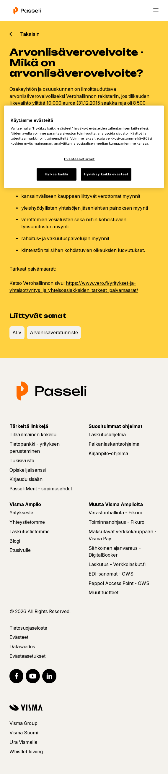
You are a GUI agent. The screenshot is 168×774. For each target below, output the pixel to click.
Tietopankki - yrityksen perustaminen (34, 447)
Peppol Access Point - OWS (119, 583)
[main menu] (156, 10)
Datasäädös (22, 646)
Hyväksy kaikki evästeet (106, 174)
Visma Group (23, 723)
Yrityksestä (21, 513)
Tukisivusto (21, 460)
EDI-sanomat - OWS (111, 574)
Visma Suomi (23, 733)
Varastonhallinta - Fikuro (115, 513)
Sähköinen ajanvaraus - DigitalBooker (115, 551)
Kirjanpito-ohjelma (108, 453)
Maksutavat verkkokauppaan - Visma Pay (122, 535)
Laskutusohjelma (107, 434)
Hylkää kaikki (56, 174)
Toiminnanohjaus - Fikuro (116, 522)
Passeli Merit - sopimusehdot (40, 489)
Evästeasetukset (27, 656)
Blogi (14, 541)
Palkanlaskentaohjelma (114, 444)
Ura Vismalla (23, 742)
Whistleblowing (26, 751)
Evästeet (18, 637)
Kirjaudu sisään (26, 479)
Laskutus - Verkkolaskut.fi (117, 564)
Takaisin (30, 34)
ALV (17, 332)
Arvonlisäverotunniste (54, 332)
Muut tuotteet (103, 592)
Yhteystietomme (27, 522)
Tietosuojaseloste (28, 628)
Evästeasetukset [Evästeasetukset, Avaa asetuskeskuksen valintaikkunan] (79, 159)
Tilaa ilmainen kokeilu (32, 434)
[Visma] (84, 707)
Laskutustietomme (29, 531)
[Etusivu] (27, 10)
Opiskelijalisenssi (27, 470)
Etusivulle (20, 550)
